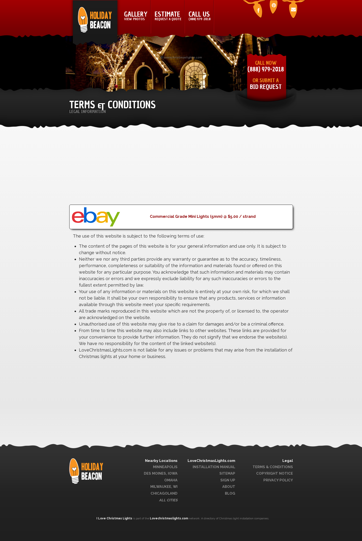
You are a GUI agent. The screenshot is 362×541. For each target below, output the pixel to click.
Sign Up (227, 480)
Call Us (199, 16)
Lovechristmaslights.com (169, 518)
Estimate (168, 16)
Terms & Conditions (273, 467)
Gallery (135, 16)
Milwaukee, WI (164, 486)
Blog (230, 493)
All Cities (168, 500)
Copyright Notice (274, 473)
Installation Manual (214, 467)
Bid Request (266, 86)
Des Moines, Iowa (161, 473)
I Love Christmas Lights (114, 518)
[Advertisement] (181, 171)
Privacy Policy (278, 480)
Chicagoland (164, 493)
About (228, 486)
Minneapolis (165, 467)
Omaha (171, 480)
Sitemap (227, 473)
